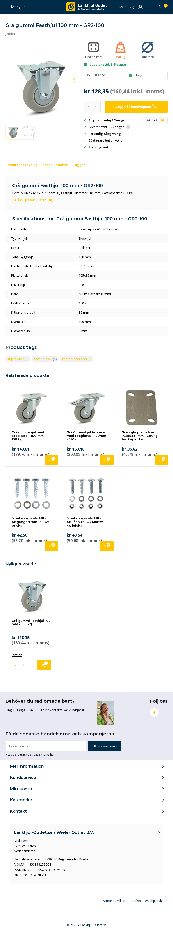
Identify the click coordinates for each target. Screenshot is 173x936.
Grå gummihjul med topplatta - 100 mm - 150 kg (29, 435)
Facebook (154, 711)
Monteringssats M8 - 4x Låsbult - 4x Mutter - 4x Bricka (86, 521)
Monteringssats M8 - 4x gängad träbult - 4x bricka (30, 521)
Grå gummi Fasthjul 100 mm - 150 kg (31, 622)
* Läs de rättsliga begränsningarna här (30, 754)
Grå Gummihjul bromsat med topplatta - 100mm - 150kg (86, 435)
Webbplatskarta (156, 901)
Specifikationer (55, 165)
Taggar (79, 165)
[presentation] (70, 80)
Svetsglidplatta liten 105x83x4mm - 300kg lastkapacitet (140, 435)
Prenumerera (104, 746)
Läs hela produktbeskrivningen (34, 199)
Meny (15, 6)
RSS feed (135, 901)
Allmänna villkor (114, 901)
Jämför (10, 34)
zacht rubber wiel (76, 359)
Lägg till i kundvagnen (51, 459)
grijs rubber (18, 359)
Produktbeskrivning (21, 165)
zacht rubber (45, 359)
